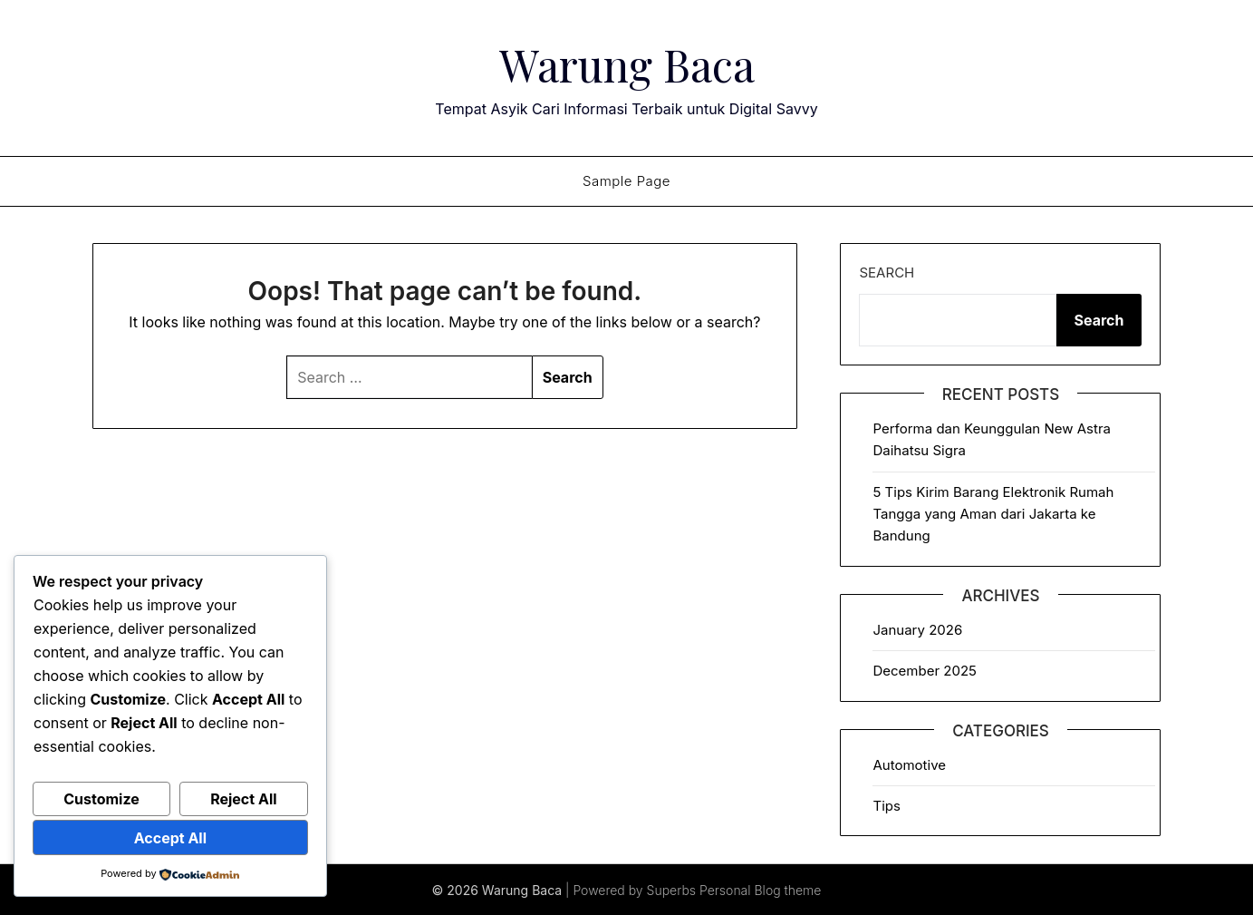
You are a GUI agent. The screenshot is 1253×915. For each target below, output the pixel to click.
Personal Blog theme (760, 889)
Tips (886, 804)
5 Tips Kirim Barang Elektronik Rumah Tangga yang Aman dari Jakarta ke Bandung (992, 513)
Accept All (170, 838)
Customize (101, 799)
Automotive (909, 764)
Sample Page (626, 180)
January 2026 (917, 629)
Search (886, 271)
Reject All (243, 799)
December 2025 (924, 669)
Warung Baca (627, 64)
